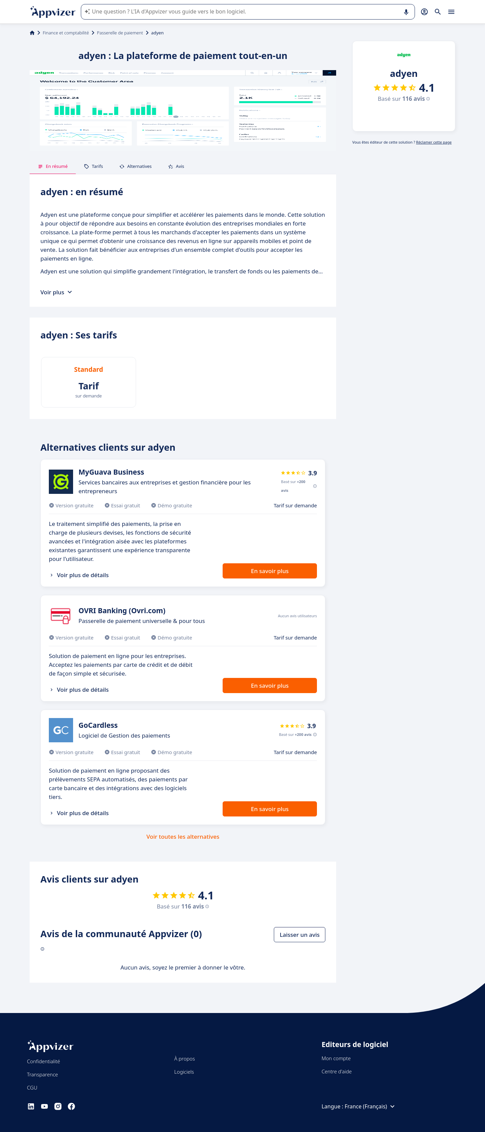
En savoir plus (270, 571)
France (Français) (370, 1106)
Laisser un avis (300, 935)
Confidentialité (43, 1061)
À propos (184, 1058)
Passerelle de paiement (120, 33)
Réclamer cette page (434, 142)
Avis (176, 166)
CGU (32, 1087)
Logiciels (184, 1071)
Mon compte (336, 1058)
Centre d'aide (337, 1071)
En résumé (53, 166)
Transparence (42, 1074)
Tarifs (93, 166)
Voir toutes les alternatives (183, 836)
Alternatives (135, 166)
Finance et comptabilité (66, 33)
